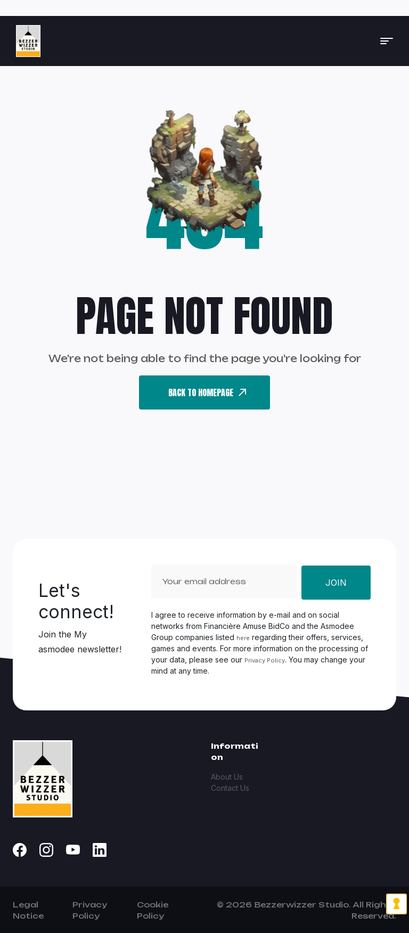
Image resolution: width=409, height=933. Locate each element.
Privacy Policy (264, 660)
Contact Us (230, 787)
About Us (227, 776)
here (243, 638)
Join (336, 582)
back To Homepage (207, 392)
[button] (386, 41)
